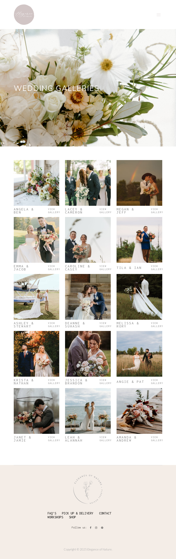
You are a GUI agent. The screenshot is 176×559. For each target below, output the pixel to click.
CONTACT (105, 513)
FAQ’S (51, 513)
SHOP (72, 517)
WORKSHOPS (55, 517)
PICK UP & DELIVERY (77, 513)
